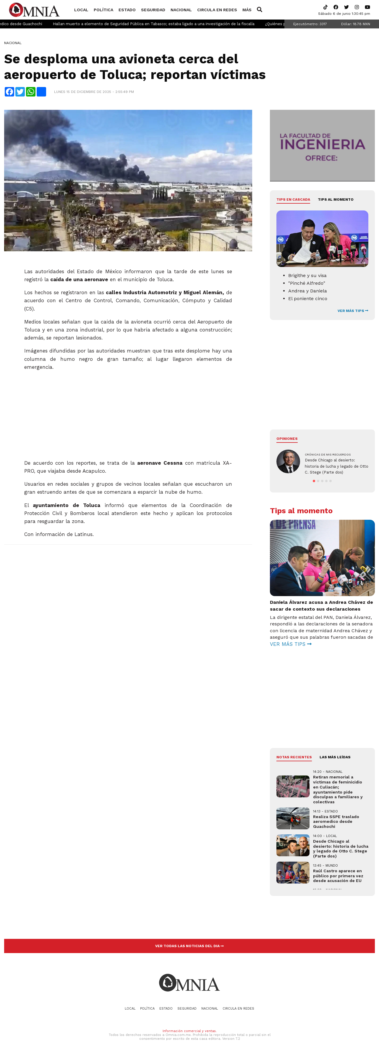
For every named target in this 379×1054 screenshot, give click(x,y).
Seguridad (153, 9)
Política (103, 9)
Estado (127, 9)
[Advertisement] (128, 412)
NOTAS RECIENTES (294, 757)
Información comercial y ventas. (190, 1031)
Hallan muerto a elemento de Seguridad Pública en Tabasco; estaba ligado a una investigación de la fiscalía (168, 24)
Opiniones (287, 439)
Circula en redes (217, 9)
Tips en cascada (293, 199)
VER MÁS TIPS (353, 311)
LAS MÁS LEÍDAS (335, 757)
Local (81, 9)
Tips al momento (336, 199)
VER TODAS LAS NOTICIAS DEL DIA (189, 946)
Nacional (181, 9)
